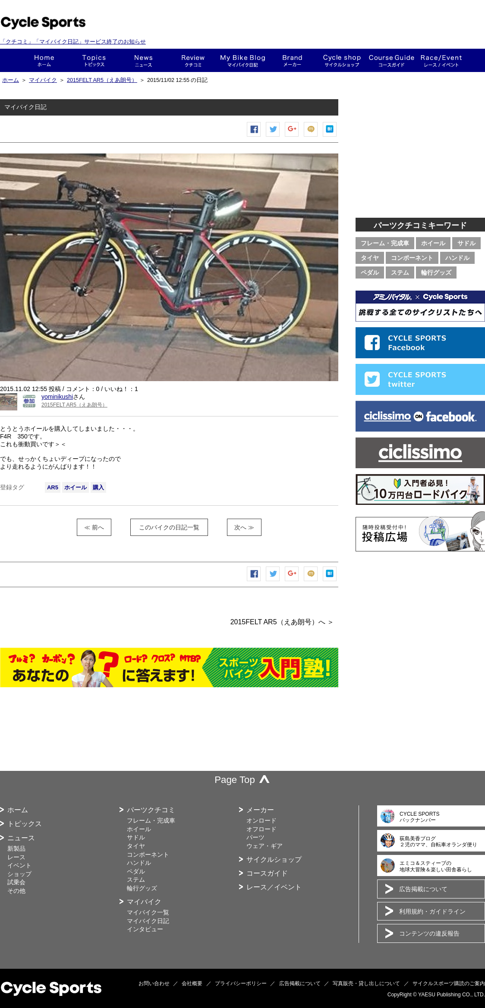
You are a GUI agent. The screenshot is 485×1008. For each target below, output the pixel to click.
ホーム (44, 60)
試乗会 (16, 882)
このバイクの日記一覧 (169, 527)
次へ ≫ (244, 527)
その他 (16, 890)
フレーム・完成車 (385, 243)
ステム (400, 272)
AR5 (52, 487)
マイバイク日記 (148, 920)
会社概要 (192, 983)
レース (16, 857)
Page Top (234, 779)
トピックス (94, 60)
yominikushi (57, 396)
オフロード (261, 829)
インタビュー (145, 929)
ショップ (342, 60)
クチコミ (193, 60)
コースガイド (391, 60)
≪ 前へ (94, 527)
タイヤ (370, 257)
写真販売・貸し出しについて (366, 983)
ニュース (143, 60)
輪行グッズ (436, 272)
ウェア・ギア (264, 845)
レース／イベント (274, 887)
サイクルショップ (274, 859)
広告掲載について (423, 889)
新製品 (16, 848)
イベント (19, 865)
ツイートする (273, 136)
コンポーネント (412, 257)
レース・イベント (441, 60)
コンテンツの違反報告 (429, 933)
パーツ (255, 837)
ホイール (75, 487)
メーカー (292, 60)
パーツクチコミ (151, 810)
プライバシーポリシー (241, 983)
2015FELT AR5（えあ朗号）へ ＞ (282, 622)
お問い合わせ (154, 983)
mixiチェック (311, 136)
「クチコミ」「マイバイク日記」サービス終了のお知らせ (73, 41)
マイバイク (43, 80)
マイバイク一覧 (148, 912)
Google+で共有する (292, 136)
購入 (98, 487)
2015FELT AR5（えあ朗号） (102, 80)
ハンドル (457, 257)
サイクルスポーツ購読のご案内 (449, 983)
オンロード (261, 820)
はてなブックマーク (330, 136)
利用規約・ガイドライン (432, 911)
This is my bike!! (243, 60)
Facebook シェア (254, 136)
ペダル (370, 272)
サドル (466, 243)
